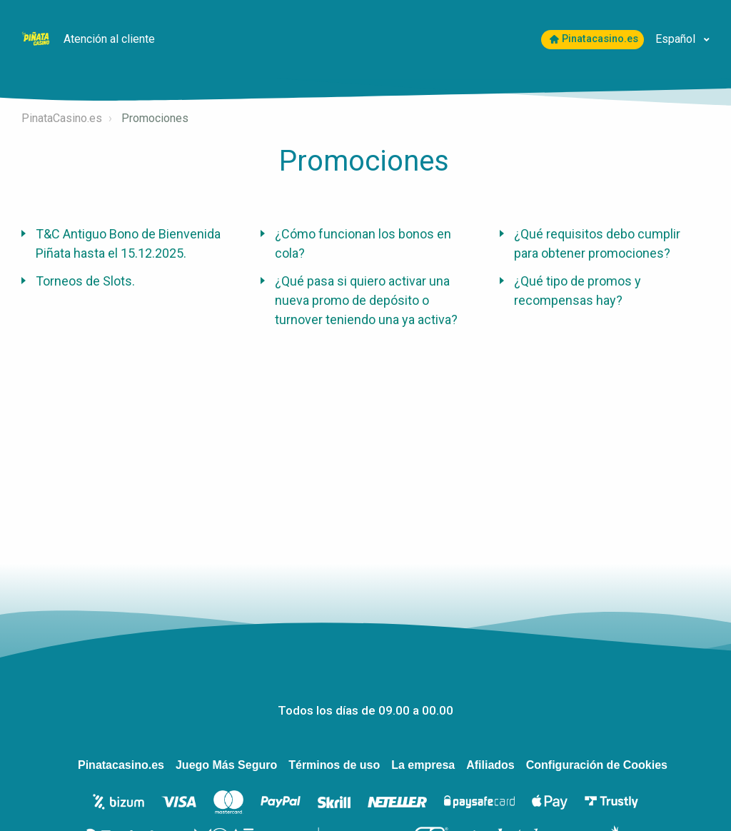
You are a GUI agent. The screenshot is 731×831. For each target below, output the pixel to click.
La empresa (423, 765)
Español (676, 39)
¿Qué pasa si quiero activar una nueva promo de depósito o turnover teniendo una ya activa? (366, 300)
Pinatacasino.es (594, 39)
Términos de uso (334, 765)
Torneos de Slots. (85, 280)
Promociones (154, 118)
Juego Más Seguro (226, 765)
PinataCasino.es (61, 118)
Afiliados (490, 765)
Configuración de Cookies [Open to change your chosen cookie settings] (596, 765)
